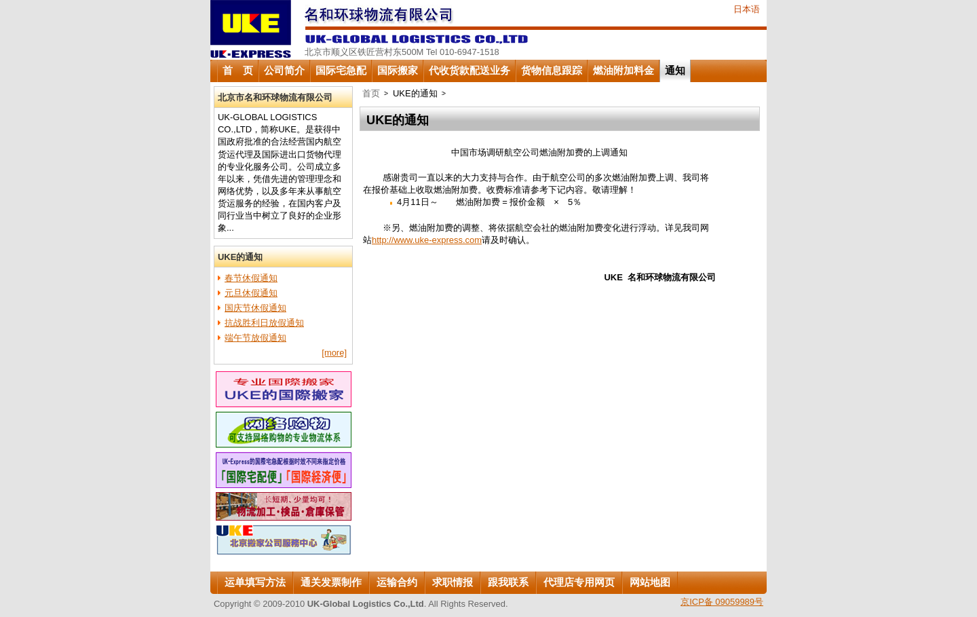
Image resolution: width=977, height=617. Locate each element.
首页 (371, 93)
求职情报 (452, 582)
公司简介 (284, 70)
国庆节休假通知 (255, 308)
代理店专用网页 (579, 582)
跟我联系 (508, 582)
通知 (675, 70)
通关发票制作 (331, 582)
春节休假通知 (251, 278)
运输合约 (397, 582)
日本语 (746, 9)
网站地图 (650, 582)
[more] (334, 353)
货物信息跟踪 (551, 70)
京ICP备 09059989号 (722, 602)
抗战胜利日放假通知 (264, 323)
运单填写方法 (255, 582)
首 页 (238, 70)
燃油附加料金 (623, 70)
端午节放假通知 (255, 338)
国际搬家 (397, 70)
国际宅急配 (340, 70)
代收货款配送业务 (469, 70)
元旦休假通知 (251, 293)
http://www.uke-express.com (427, 240)
